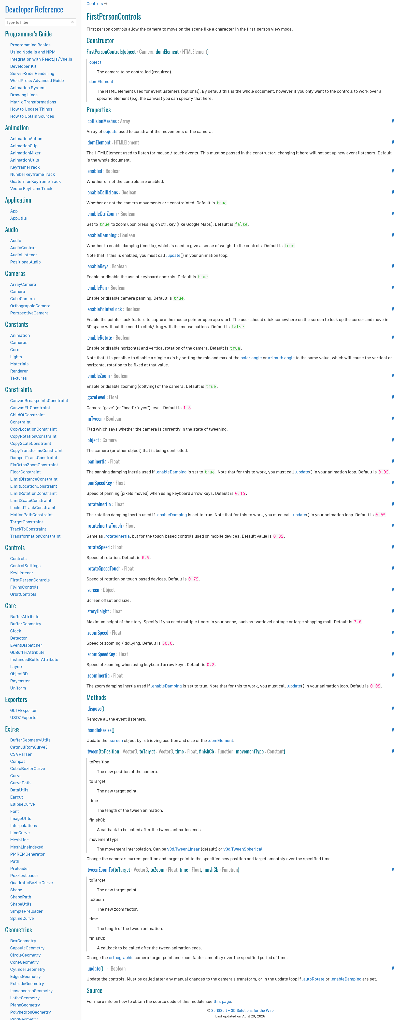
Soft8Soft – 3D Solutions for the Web (242, 1010)
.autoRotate (313, 979)
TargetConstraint (26, 521)
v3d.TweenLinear (183, 849)
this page (222, 1001)
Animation (20, 335)
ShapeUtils (21, 904)
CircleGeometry (25, 955)
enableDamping (102, 235)
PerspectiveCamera (29, 312)
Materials (19, 363)
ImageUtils (20, 818)
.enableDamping (171, 471)
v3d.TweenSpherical (242, 849)
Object (109, 589)
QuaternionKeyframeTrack (35, 181)
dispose (94, 708)
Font (14, 811)
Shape (16, 889)
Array (125, 121)
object (95, 62)
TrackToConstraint (28, 529)
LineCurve (20, 832)
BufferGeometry (25, 623)
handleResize (99, 730)
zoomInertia (99, 675)
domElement (101, 81)
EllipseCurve (22, 804)
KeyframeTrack (25, 167)
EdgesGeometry (25, 976)
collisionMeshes (102, 121)
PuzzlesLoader (24, 875)
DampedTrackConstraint (33, 457)
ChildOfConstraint (27, 414)
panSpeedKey (100, 482)
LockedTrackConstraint (32, 507)
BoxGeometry (23, 940)
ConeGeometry (24, 962)
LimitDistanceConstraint (34, 479)
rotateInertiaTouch (105, 525)
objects (110, 131)
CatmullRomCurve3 (29, 747)
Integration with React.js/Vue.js (41, 59)
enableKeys (98, 266)
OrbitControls (23, 594)
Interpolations (23, 825)
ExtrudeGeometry (27, 983)
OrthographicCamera (30, 305)
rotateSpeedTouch (104, 568)
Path (14, 861)
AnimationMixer (25, 152)
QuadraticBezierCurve (31, 882)
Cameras (18, 342)
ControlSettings (25, 565)
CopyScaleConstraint (30, 443)
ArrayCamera (23, 284)
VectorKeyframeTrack (31, 188)
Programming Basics (30, 44)
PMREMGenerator (27, 854)
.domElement (220, 740)
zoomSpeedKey (101, 654)
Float (113, 397)
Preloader (19, 868)
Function (226, 751)
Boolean (113, 171)
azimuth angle (281, 357)
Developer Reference (34, 9)
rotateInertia (99, 504)
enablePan (97, 287)
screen (93, 589)
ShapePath (20, 896)
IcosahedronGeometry (31, 990)
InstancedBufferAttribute (34, 659)
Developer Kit (23, 66)
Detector (18, 638)
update (94, 968)
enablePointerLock (105, 309)
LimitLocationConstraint (33, 486)
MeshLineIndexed (26, 847)
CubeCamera (22, 298)
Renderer (19, 371)
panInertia (97, 461)
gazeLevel (96, 397)
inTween (95, 418)
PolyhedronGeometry (30, 1012)
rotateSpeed (99, 547)
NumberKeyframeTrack (32, 174)
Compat (17, 761)
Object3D (19, 673)
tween (93, 751)
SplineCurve (22, 918)
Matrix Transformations (33, 101)
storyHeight (98, 611)
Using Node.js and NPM (32, 52)
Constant (275, 751)
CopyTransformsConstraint (36, 450)
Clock (15, 630)
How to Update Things (31, 109)
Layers (16, 666)
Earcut (16, 797)
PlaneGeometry (25, 1005)
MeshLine (19, 839)
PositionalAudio (25, 261)
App (14, 211)
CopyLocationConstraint (33, 429)
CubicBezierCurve (27, 768)
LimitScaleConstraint (30, 500)
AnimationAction (26, 138)
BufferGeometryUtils (30, 740)
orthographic (121, 957)
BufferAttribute (24, 616)
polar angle (251, 357)
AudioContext (23, 247)
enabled (95, 171)
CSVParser (21, 754)
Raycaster (20, 680)
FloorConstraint (25, 471)
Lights (16, 356)
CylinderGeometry (27, 969)
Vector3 (130, 751)
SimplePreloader (26, 911)
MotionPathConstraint (31, 514)
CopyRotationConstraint (33, 436)
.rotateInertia (117, 536)
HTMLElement (194, 51)
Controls (18, 558)
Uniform (18, 688)
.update (173, 255)
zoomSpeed (98, 632)
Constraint (20, 422)
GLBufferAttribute (27, 652)
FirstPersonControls (30, 579)
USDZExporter (24, 717)
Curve (16, 775)
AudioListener (23, 254)
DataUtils (19, 789)
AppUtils (18, 218)
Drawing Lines (24, 94)
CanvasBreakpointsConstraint (39, 400)
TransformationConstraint (35, 536)
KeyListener (21, 572)
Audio (15, 240)
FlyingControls (24, 587)
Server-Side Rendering (32, 73)
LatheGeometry (25, 997)
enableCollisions (103, 192)
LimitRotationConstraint (33, 493)
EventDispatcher (26, 645)
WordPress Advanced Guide (37, 80)
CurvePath (20, 782)
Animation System (28, 87)
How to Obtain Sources (32, 116)
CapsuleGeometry (27, 947)
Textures (18, 378)
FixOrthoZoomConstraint (34, 464)
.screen (115, 740)
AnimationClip (23, 145)
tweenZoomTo (100, 869)
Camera (17, 291)
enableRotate (100, 337)
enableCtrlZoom (102, 213)
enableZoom (99, 375)
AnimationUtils (24, 160)
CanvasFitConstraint (30, 407)
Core (14, 349)
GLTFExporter (23, 710)
